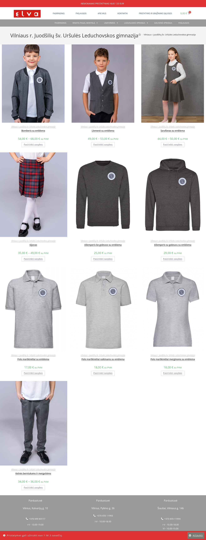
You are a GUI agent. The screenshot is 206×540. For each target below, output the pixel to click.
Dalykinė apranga (163, 23)
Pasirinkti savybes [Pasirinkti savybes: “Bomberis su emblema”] (33, 144)
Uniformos (111, 23)
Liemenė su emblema (103, 130)
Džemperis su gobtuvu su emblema (172, 244)
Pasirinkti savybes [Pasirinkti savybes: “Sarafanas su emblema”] (172, 144)
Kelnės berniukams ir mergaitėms (33, 473)
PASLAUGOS (183, 23)
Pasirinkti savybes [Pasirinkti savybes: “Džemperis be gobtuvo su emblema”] (103, 259)
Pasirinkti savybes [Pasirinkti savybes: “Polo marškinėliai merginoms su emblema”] (172, 373)
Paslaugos (81, 13)
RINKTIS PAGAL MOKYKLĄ (85, 23)
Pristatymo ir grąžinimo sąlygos (155, 13)
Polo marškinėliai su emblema (33, 359)
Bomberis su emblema (33, 130)
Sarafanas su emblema (173, 130)
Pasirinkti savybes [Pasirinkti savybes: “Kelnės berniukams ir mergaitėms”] (33, 487)
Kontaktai (122, 13)
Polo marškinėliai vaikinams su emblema (103, 359)
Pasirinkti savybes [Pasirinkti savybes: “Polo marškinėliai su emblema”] (33, 373)
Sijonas (33, 244)
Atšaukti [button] (198, 535)
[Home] (140, 34)
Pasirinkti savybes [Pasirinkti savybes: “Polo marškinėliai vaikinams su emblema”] (103, 373)
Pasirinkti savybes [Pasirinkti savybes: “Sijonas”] (33, 259)
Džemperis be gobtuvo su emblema (103, 244)
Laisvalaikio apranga (136, 23)
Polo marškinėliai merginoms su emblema (173, 359)
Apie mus (102, 13)
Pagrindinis (58, 13)
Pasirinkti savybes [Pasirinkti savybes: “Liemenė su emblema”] (103, 144)
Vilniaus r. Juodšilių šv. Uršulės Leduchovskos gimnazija (170, 34)
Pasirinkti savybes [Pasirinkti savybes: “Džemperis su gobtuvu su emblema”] (172, 259)
